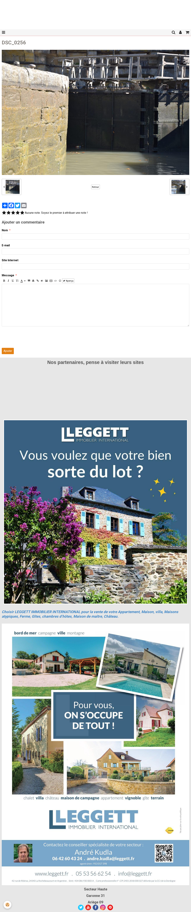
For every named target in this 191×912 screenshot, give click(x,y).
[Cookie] (7, 905)
